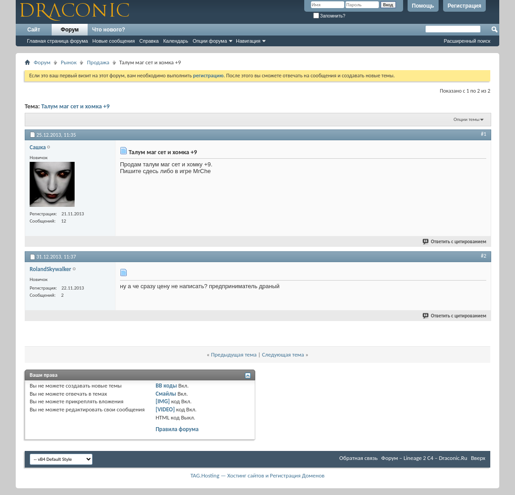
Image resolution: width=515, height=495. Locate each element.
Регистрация (464, 6)
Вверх (478, 458)
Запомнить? (329, 15)
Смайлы (165, 393)
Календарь (175, 41)
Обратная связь (358, 458)
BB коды (166, 385)
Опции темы (466, 119)
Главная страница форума (57, 41)
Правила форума (177, 429)
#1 (483, 134)
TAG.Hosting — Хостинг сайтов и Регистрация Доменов (258, 475)
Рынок (68, 62)
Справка (149, 41)
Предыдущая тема (234, 354)
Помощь (423, 6)
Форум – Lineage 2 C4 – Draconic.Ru (424, 458)
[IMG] (162, 401)
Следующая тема (283, 354)
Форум (70, 30)
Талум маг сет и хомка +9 (75, 106)
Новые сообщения (114, 41)
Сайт (33, 30)
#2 (483, 256)
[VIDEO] (165, 409)
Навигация (248, 41)
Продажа (98, 62)
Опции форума (210, 41)
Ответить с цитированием (454, 242)
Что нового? (108, 30)
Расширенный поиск (467, 41)
